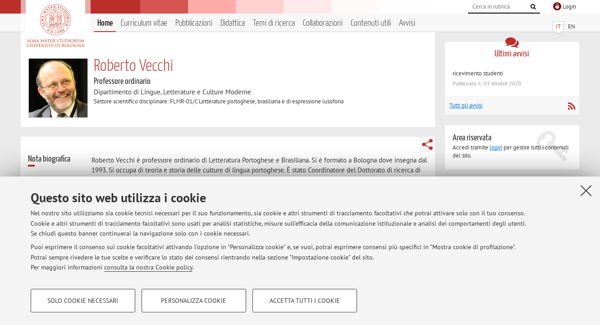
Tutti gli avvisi (465, 105)
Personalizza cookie (193, 301)
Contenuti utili (371, 23)
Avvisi (407, 23)
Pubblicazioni (193, 23)
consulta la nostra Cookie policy (148, 267)
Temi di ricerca (274, 23)
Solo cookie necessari (82, 301)
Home (105, 23)
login (496, 147)
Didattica (232, 23)
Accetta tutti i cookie (305, 301)
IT (558, 26)
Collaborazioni (323, 23)
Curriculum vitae (144, 23)
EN (571, 26)
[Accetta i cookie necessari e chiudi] (586, 190)
